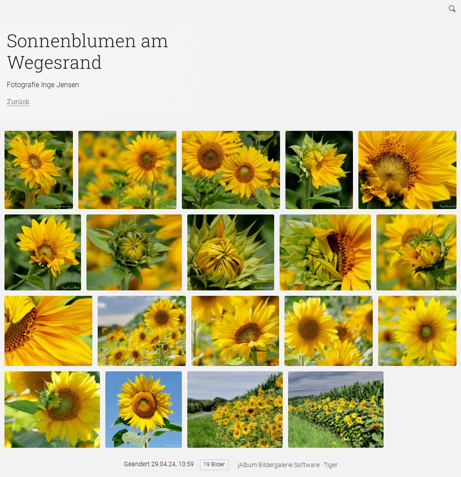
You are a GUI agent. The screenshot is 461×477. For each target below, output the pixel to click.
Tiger (331, 464)
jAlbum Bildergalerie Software (279, 464)
